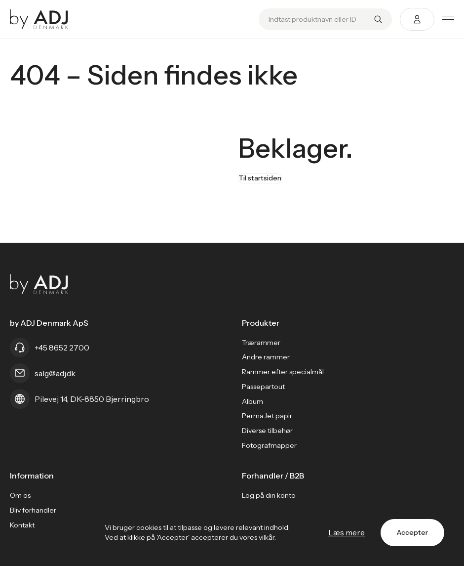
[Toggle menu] (448, 19)
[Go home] (39, 19)
